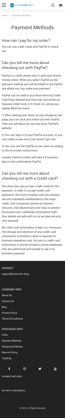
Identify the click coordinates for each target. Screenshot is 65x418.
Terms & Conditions (12, 318)
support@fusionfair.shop (15, 274)
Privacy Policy (9, 312)
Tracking (6, 358)
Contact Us (8, 301)
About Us (7, 295)
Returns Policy (10, 352)
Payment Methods (11, 340)
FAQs (5, 334)
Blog (4, 307)
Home (5, 15)
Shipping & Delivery (12, 346)
